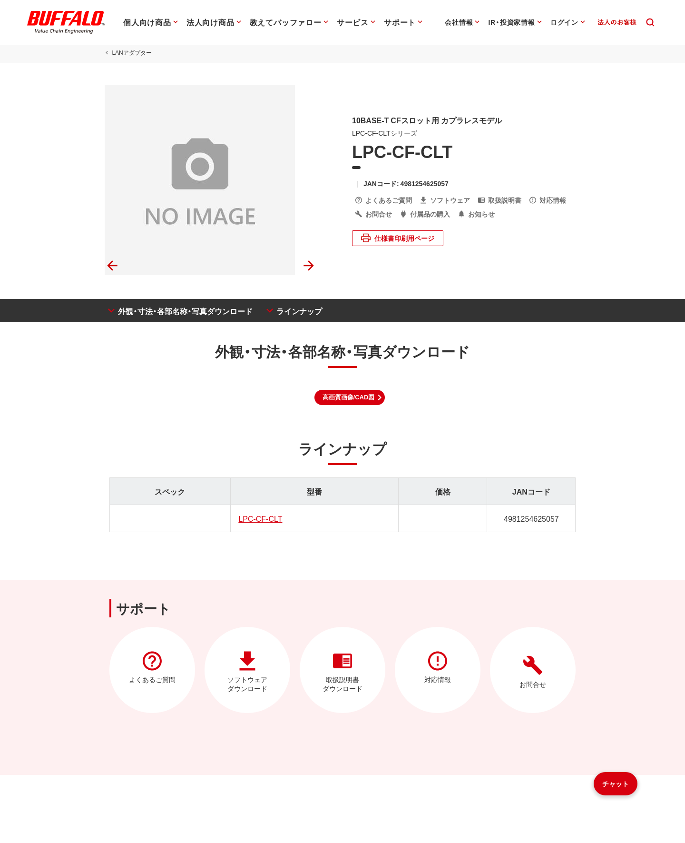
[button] (349, 397)
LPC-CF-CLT (258, 518)
